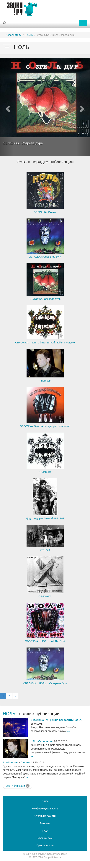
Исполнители (13, 34)
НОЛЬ (29, 34)
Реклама (45, 823)
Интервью (37, 719)
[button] (7, 107)
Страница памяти (44, 815)
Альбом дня (10, 762)
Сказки (25, 762)
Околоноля (45, 741)
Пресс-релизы (45, 845)
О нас (45, 801)
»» (68, 731)
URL (33, 741)
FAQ (45, 830)
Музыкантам (45, 838)
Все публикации (18, 786)
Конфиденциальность (45, 808)
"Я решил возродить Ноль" (63, 719)
